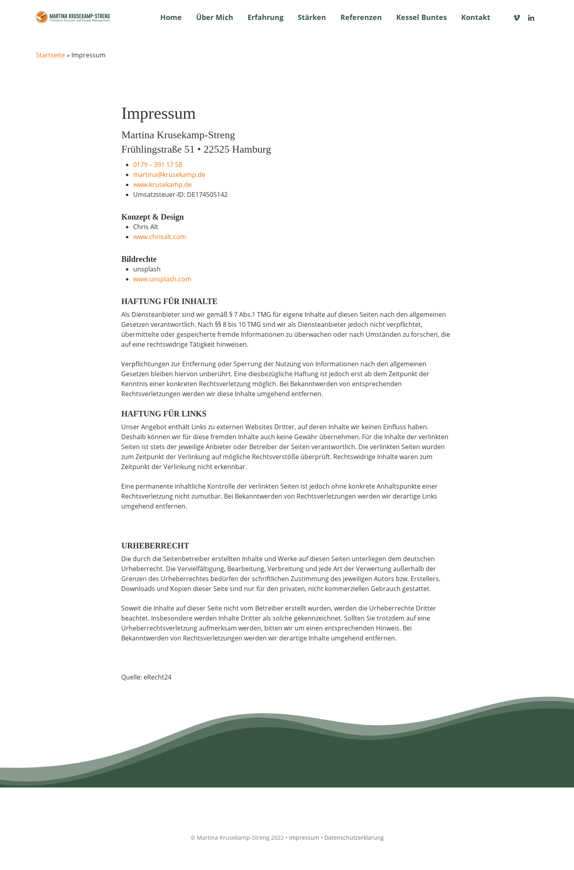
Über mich (214, 17)
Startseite (50, 55)
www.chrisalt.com (159, 236)
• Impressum (302, 837)
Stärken (312, 17)
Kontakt (475, 17)
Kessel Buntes (421, 17)
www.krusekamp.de (162, 184)
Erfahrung (265, 17)
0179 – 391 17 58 (157, 164)
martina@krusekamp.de (169, 174)
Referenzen (361, 17)
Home (171, 17)
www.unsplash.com (162, 279)
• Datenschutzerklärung (352, 837)
